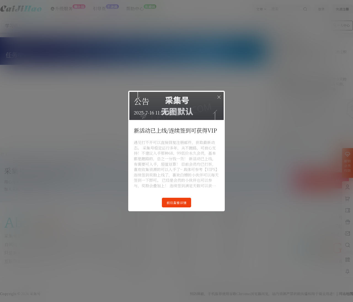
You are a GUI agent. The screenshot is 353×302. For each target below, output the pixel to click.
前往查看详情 (176, 202)
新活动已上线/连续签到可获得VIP (175, 130)
